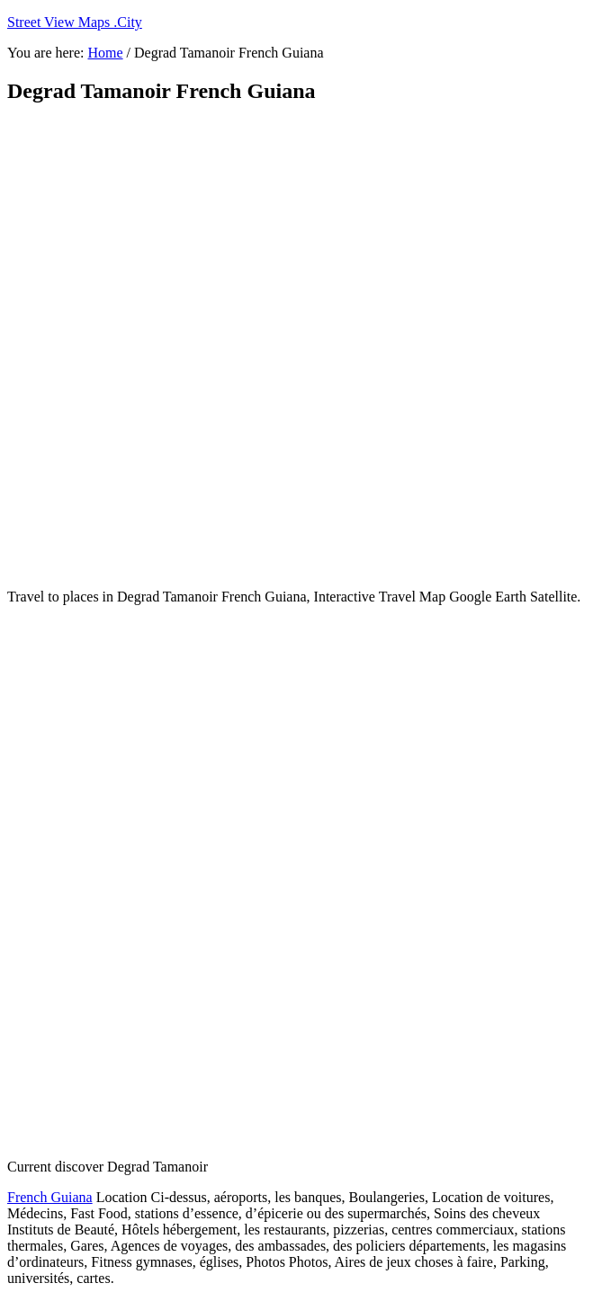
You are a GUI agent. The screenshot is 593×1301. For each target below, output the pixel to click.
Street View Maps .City (74, 22)
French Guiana (50, 1197)
